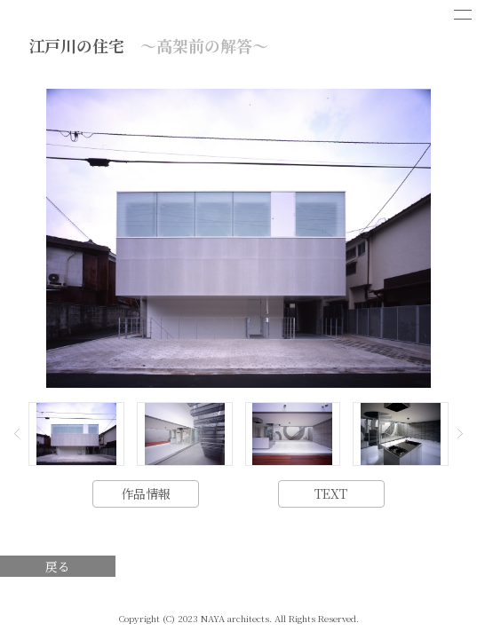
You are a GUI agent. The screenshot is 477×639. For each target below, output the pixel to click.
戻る (57, 566)
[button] (17, 434)
